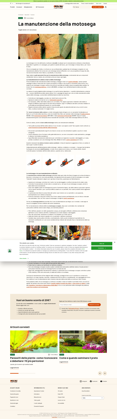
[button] (100, 372)
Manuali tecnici (37, 395)
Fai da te (32, 13)
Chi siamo (60, 389)
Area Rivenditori (86, 389)
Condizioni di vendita (15, 389)
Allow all (101, 401)
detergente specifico (56, 98)
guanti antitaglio (73, 80)
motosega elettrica (40, 85)
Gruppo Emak (61, 395)
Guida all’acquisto (14, 392)
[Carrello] (105, 7)
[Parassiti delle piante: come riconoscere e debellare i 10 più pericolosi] (14, 366)
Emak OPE (60, 392)
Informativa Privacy (74, 307)
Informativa (36, 392)
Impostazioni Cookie (39, 389)
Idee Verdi (27, 13)
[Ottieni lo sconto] (94, 303)
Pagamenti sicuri (14, 395)
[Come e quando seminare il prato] (63, 360)
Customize (102, 405)
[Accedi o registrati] (98, 7)
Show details (23, 416)
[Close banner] (114, 399)
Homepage (20, 13)
